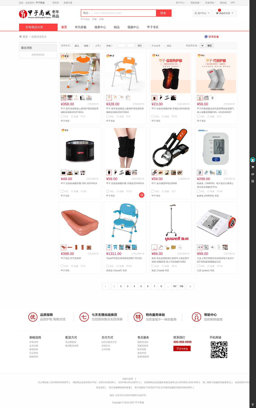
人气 (97, 45)
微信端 (223, 2)
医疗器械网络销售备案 (120, 387)
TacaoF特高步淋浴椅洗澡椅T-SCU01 (124, 258)
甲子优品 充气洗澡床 (71, 258)
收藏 (74, 116)
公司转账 (105, 349)
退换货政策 (142, 345)
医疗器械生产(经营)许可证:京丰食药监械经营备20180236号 (163, 387)
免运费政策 (70, 342)
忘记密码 (33, 353)
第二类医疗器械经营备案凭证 (217, 382)
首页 (64, 27)
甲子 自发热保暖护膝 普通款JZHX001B (171, 108)
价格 (108, 45)
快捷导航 (210, 2)
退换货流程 (142, 342)
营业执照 (100, 387)
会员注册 (33, 345)
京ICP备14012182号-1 (129, 382)
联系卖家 (141, 349)
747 (174, 286)
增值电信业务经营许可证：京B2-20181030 (93, 382)
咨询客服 (182, 348)
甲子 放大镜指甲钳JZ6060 (164, 183)
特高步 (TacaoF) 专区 (116, 270)
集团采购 (33, 349)
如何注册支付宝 (109, 342)
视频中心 (133, 27)
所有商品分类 (34, 27)
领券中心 (100, 27)
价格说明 (33, 342)
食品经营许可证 (242, 382)
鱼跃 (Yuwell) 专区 (160, 270)
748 (181, 286)
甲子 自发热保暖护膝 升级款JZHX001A (125, 183)
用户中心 (181, 2)
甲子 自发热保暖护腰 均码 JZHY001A (79, 183)
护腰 (94, 19)
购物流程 (33, 356)
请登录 (55, 2)
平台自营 (154, 45)
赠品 (167, 45)
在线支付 (105, 345)
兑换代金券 (127, 378)
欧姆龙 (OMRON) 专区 (208, 195)
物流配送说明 (71, 345)
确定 (140, 45)
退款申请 (141, 353)
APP (233, 2)
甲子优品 (85, 19)
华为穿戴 (80, 27)
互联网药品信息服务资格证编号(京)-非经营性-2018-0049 (171, 382)
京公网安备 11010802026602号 (53, 382)
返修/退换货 (143, 356)
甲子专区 (153, 27)
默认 (77, 45)
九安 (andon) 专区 (205, 270)
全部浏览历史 (37, 54)
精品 (117, 27)
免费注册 (68, 2)
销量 (86, 45)
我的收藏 (196, 2)
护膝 (101, 19)
